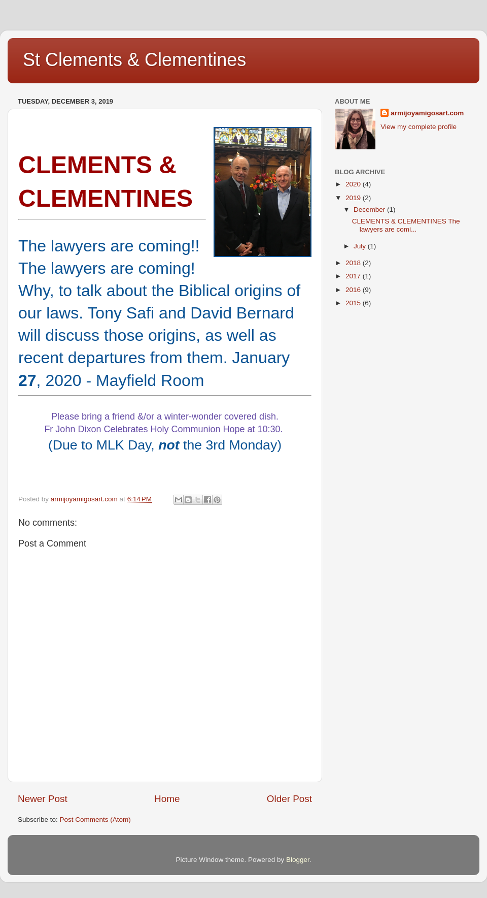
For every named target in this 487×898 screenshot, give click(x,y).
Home (167, 798)
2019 (354, 198)
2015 (354, 303)
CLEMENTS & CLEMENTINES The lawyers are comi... (406, 225)
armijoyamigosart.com (427, 113)
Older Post (289, 798)
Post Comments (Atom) (95, 819)
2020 (354, 184)
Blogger (297, 859)
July (361, 246)
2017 (354, 276)
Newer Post (42, 798)
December (370, 209)
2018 (354, 263)
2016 (354, 290)
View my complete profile (418, 127)
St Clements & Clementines (134, 59)
